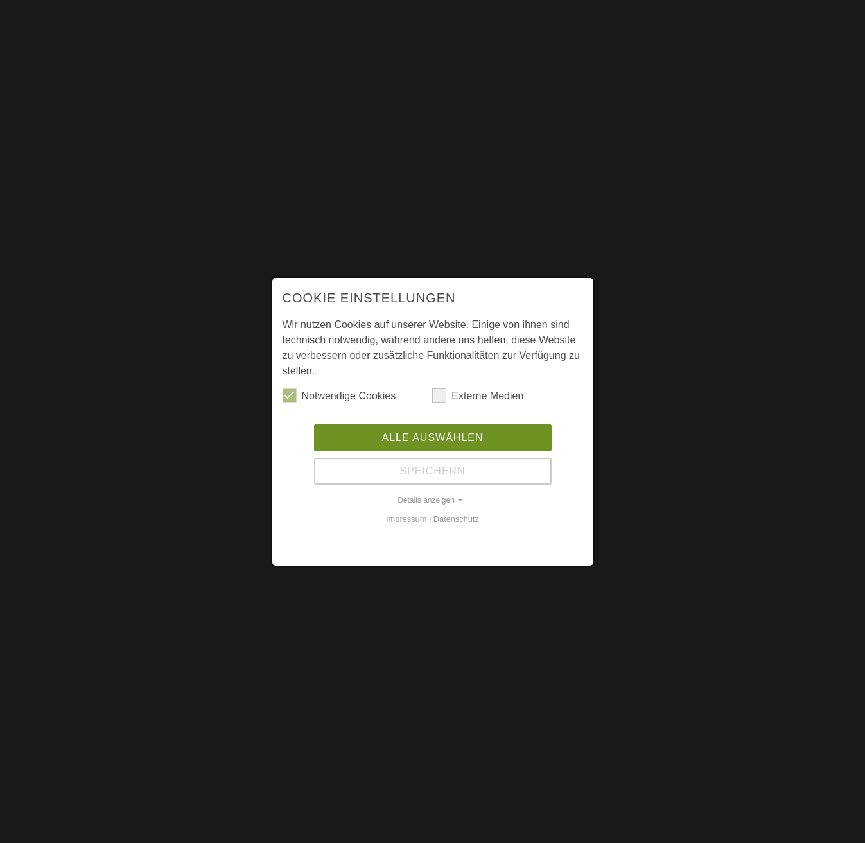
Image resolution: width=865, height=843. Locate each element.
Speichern (432, 470)
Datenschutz (456, 519)
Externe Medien (477, 395)
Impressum (406, 519)
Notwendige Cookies (339, 395)
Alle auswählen (432, 437)
